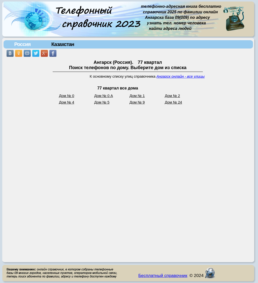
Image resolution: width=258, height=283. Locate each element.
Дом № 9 (137, 102)
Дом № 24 (173, 102)
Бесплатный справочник (162, 275)
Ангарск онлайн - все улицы (180, 76)
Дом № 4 (66, 102)
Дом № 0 (66, 96)
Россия (22, 44)
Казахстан (62, 44)
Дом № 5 (101, 102)
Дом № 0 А (103, 96)
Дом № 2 (172, 96)
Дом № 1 (137, 96)
